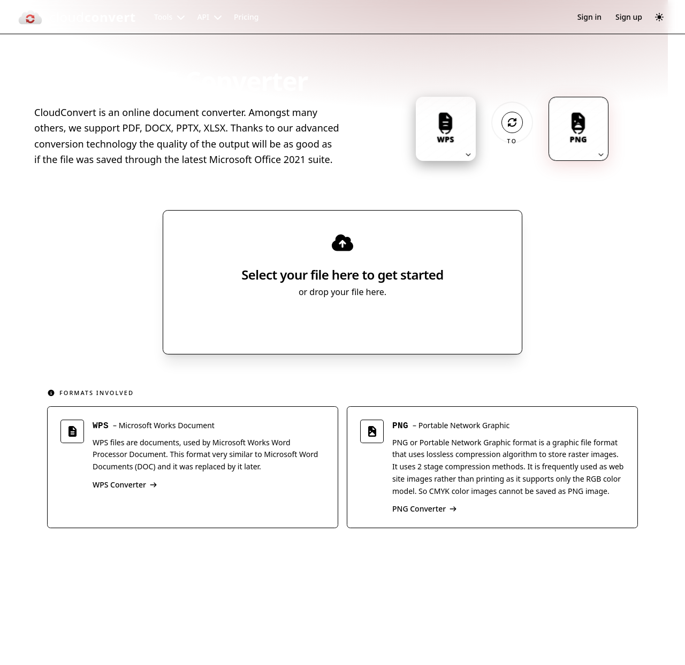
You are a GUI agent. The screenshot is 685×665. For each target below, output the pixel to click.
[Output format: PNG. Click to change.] (578, 129)
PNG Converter (424, 509)
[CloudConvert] (76, 17)
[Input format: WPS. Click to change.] (446, 129)
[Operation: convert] (512, 122)
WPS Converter (125, 485)
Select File (332, 322)
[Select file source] (378, 321)
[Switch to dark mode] (659, 17)
